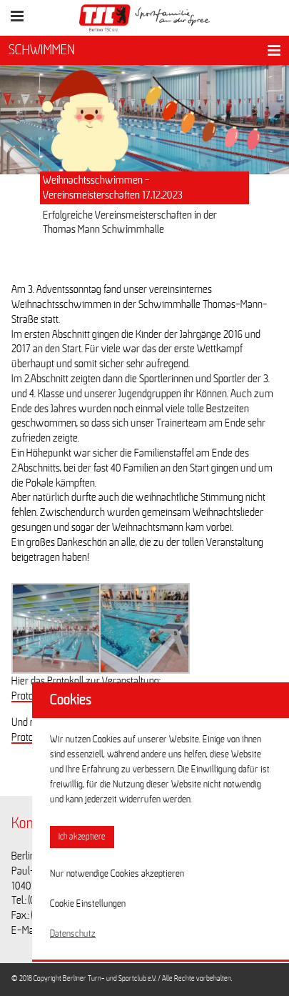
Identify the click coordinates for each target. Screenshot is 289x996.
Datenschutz (73, 934)
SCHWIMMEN (42, 50)
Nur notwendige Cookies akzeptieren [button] (117, 874)
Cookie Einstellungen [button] (88, 904)
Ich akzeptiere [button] (82, 837)
